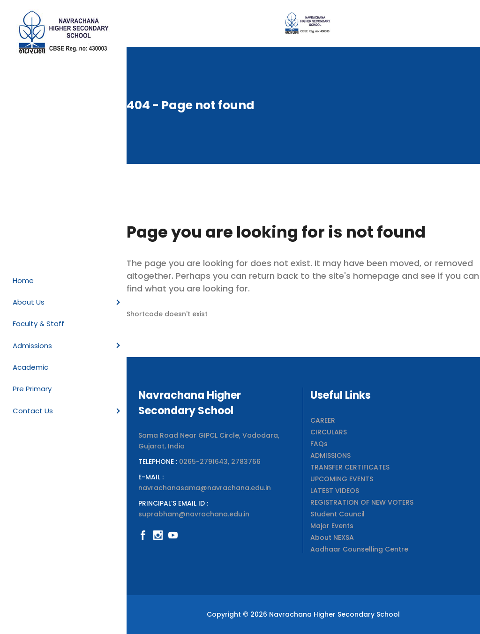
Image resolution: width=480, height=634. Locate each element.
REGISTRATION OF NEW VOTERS (361, 502)
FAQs (319, 443)
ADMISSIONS (330, 455)
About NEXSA (332, 537)
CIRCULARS (328, 432)
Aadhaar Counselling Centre (359, 549)
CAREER (322, 420)
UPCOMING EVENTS (341, 479)
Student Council (337, 514)
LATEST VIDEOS (334, 490)
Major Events (331, 525)
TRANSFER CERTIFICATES (350, 467)
